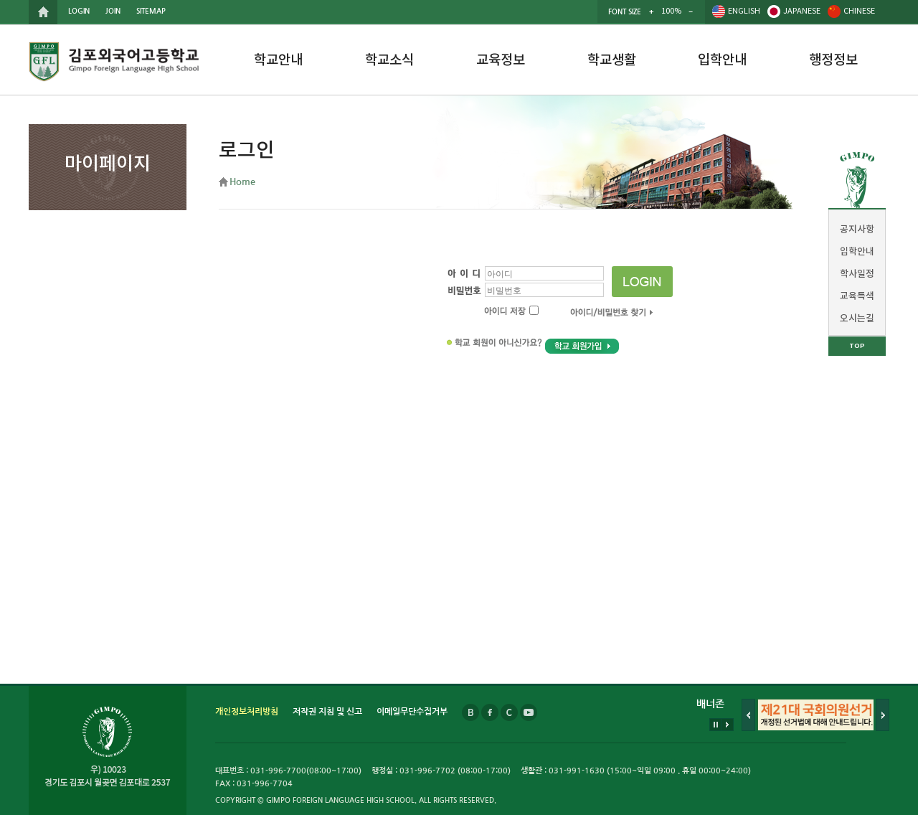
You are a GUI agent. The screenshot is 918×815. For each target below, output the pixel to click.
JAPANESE (801, 11)
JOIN (112, 11)
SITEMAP (151, 11)
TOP (857, 345)
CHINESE (859, 11)
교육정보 (500, 60)
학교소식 (389, 60)
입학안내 (722, 60)
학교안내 (278, 60)
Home (242, 182)
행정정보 (833, 60)
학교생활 (611, 60)
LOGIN (79, 11)
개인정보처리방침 (246, 711)
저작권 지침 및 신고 (327, 711)
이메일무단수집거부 (412, 711)
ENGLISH (744, 11)
